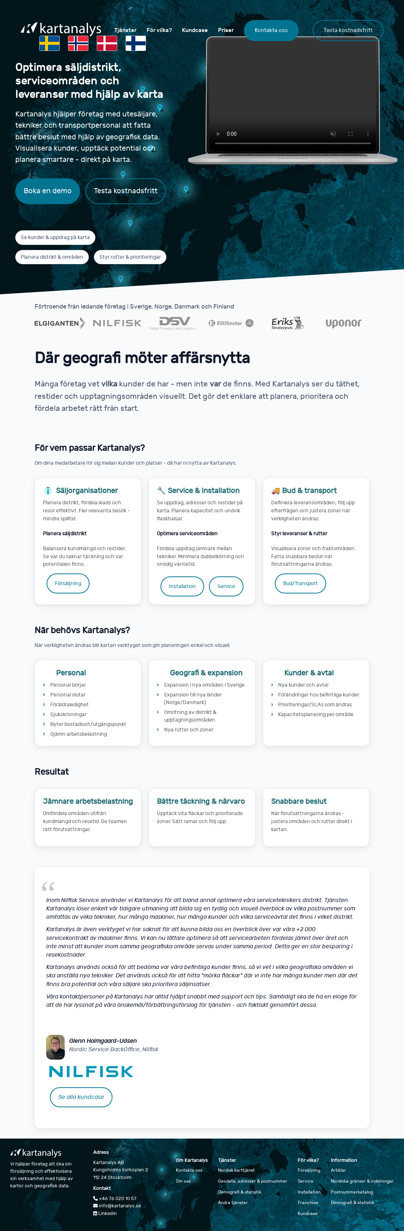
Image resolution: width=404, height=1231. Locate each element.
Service (226, 586)
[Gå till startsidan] (60, 30)
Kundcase (195, 30)
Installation (182, 586)
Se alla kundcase (81, 1097)
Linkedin (105, 1213)
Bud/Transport (300, 583)
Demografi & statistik (239, 1192)
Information (344, 1160)
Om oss (183, 1181)
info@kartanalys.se (117, 1205)
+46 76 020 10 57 (114, 1198)
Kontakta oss (271, 30)
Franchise (308, 1202)
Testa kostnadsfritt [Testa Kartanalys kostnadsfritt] (126, 191)
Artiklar (338, 1170)
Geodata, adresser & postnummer (253, 1181)
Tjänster (125, 30)
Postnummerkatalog (352, 1192)
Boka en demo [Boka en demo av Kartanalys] (48, 191)
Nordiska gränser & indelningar (362, 1181)
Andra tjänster (233, 1202)
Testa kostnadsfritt (348, 30)
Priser (226, 30)
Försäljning (68, 583)
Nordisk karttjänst (236, 1170)
